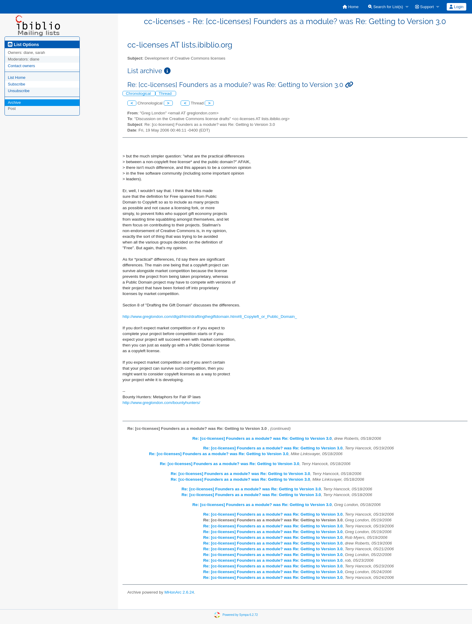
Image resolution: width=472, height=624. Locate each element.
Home (351, 7)
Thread (166, 93)
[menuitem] (350, 7)
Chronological (139, 93)
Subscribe (16, 84)
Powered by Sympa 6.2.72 (240, 614)
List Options (23, 44)
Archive (14, 102)
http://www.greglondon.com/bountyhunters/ (161, 402)
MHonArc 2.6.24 (179, 592)
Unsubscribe (19, 90)
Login (456, 7)
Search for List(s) (385, 7)
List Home (17, 77)
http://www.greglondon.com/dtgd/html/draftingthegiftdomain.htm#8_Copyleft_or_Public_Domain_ (210, 316)
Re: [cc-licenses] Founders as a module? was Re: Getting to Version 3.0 (262, 438)
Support (424, 7)
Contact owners (21, 66)
